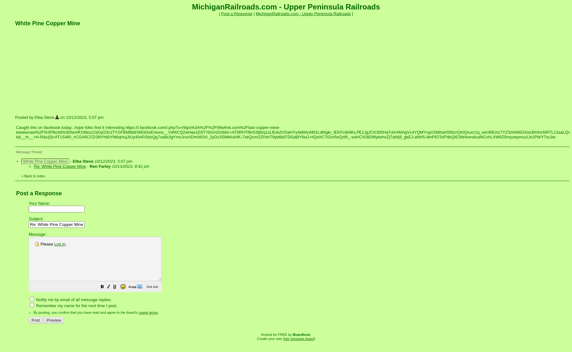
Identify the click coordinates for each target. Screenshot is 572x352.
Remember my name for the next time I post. (73, 314)
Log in (59, 244)
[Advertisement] (62, 70)
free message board (298, 347)
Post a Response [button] (236, 13)
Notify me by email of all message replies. (71, 308)
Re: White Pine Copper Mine (60, 166)
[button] (118, 296)
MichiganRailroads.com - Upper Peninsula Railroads (303, 13)
